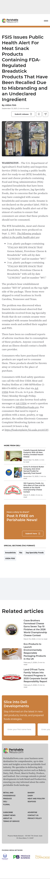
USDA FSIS (10, 105)
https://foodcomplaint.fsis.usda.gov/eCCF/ (26, 430)
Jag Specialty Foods (35, 552)
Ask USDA (21, 403)
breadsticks (10, 552)
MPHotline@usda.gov (27, 407)
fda (20, 552)
